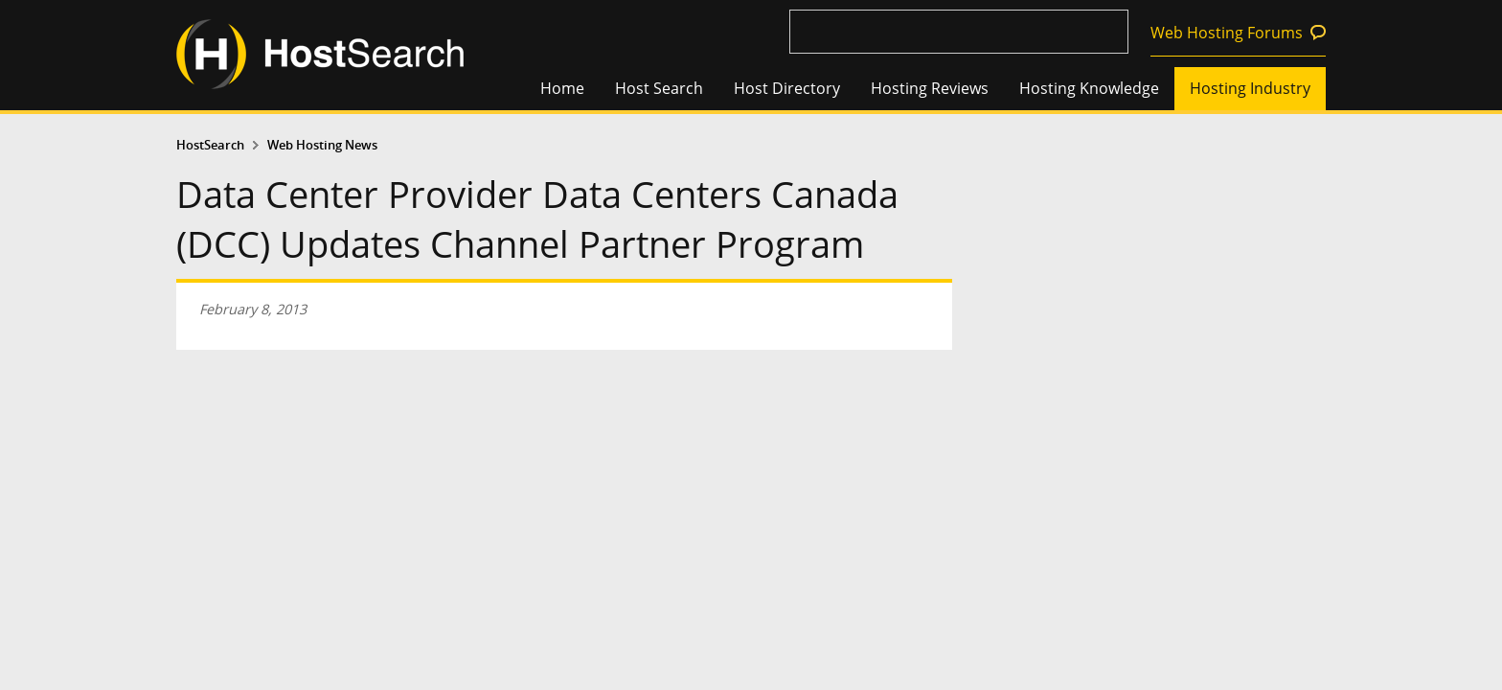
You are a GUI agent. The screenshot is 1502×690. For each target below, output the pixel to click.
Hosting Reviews (930, 88)
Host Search (659, 88)
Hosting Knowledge (1089, 88)
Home (562, 88)
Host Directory (787, 88)
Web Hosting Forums (1226, 32)
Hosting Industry (1250, 88)
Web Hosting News (322, 145)
